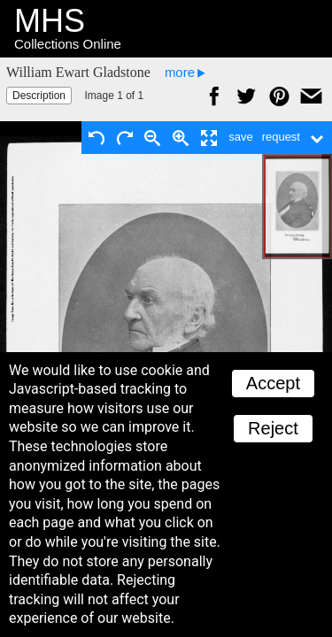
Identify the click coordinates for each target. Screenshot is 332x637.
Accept (273, 383)
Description (39, 95)
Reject (273, 428)
